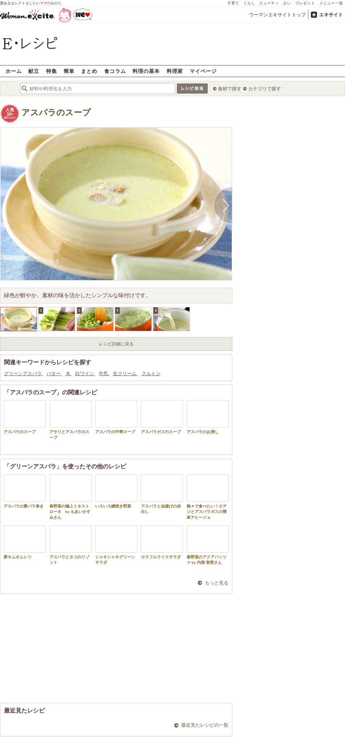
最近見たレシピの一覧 (204, 725)
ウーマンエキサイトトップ (277, 14)
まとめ (89, 70)
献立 (33, 70)
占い (287, 3)
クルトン (151, 373)
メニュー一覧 (331, 3)
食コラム (115, 70)
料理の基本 (146, 70)
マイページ (203, 70)
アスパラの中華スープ (116, 417)
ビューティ (269, 3)
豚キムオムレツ (25, 542)
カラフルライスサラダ (162, 542)
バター (54, 373)
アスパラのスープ (56, 112)
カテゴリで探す (264, 88)
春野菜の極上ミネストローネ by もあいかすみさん (70, 497)
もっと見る (216, 583)
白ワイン (85, 373)
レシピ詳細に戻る (116, 343)
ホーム (13, 70)
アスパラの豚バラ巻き (25, 491)
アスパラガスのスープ (162, 417)
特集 (51, 70)
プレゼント (305, 3)
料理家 (175, 70)
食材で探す (230, 88)
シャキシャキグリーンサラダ (116, 545)
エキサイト (331, 14)
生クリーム (125, 373)
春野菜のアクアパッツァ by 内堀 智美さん (208, 545)
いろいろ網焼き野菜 (116, 491)
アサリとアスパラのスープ (70, 419)
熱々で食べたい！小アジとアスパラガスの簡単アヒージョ (208, 497)
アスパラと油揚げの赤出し (162, 494)
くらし (249, 3)
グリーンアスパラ (23, 373)
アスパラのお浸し (208, 417)
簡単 (69, 70)
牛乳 (104, 373)
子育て (233, 3)
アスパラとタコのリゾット (70, 545)
